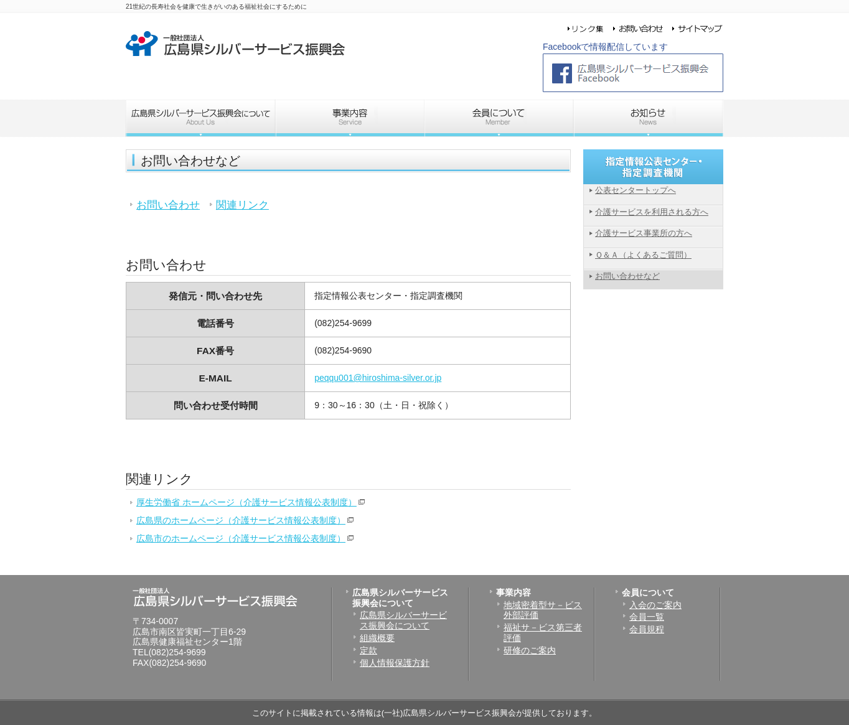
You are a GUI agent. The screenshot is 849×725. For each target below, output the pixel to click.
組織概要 (377, 638)
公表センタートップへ (635, 190)
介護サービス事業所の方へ (643, 233)
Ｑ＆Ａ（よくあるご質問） (643, 255)
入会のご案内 (655, 605)
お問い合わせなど (627, 276)
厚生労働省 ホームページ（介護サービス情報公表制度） (246, 502)
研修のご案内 (530, 650)
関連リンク (242, 205)
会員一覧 (646, 617)
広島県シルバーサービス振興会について (403, 620)
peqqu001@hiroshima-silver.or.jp (377, 378)
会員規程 (646, 629)
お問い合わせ (168, 205)
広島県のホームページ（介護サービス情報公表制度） (240, 520)
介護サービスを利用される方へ (651, 212)
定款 (368, 650)
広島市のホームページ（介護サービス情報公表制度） (240, 538)
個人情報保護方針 (394, 663)
